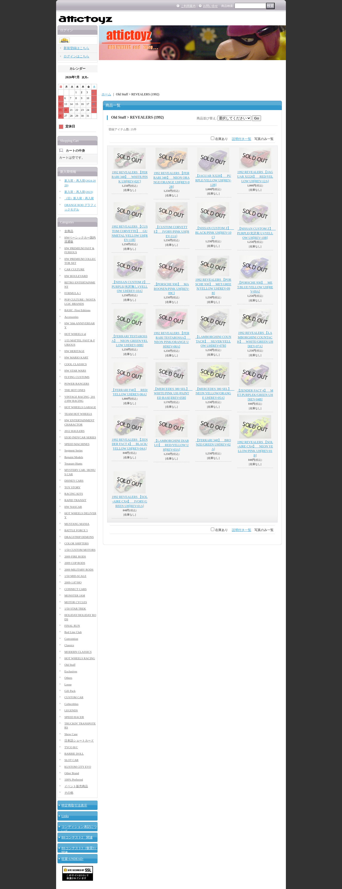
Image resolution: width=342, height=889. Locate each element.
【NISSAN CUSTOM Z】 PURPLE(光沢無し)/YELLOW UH (131, 286)
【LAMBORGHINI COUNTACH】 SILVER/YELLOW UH (213, 341)
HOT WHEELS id (75, 334)
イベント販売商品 (76, 786)
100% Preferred (73, 779)
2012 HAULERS (74, 430)
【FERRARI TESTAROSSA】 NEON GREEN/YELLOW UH (129, 340)
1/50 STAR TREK (75, 608)
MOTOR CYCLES (75, 602)
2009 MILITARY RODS (79, 569)
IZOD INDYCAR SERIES (80, 437)
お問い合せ (210, 5)
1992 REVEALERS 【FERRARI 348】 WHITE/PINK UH (130, 176)
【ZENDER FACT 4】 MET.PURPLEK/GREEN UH (255, 395)
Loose (68, 684)
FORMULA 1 (72, 293)
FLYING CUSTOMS (77, 377)
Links (65, 816)
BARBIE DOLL (74, 753)
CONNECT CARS (75, 589)
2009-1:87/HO (72, 582)
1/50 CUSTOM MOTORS (79, 549)
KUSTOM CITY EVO (77, 766)
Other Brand (71, 773)
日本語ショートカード (79, 740)
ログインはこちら (76, 56)
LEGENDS (71, 710)
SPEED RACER (74, 717)
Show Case (70, 734)
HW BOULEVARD (76, 276)
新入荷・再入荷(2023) (78, 191)
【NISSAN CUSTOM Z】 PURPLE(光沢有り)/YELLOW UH (256, 233)
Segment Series (73, 450)
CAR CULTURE (74, 269)
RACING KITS (73, 493)
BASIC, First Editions (77, 310)
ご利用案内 (188, 5)
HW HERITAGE (74, 351)
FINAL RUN (72, 625)
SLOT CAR (71, 760)
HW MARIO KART (76, 357)
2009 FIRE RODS (75, 556)
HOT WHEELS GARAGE (80, 407)
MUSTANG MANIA (77, 523)
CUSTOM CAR (73, 697)
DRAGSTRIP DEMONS (79, 537)
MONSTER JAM (74, 595)
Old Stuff (69, 664)
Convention (71, 638)
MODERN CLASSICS (78, 651)
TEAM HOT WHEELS (78, 413)
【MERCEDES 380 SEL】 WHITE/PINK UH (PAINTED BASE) (173, 393)
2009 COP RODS (74, 562)
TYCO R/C (71, 747)
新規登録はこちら (76, 48)
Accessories (71, 316)
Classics (69, 645)
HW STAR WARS (75, 370)
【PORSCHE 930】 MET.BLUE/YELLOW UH (255, 287)
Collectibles (71, 703)
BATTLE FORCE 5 (76, 530)
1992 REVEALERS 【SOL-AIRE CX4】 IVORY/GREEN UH (129, 501)
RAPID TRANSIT (75, 500)
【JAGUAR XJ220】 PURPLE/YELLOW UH (213, 180)
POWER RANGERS (76, 383)
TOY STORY (72, 487)
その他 (68, 792)
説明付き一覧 (241, 139)
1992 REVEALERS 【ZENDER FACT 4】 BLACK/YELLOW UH (130, 444)
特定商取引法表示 (74, 805)
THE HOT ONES (74, 390)
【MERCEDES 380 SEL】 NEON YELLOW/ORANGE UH (215, 393)
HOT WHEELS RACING (79, 658)
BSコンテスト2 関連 (77, 837)
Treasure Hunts (73, 463)
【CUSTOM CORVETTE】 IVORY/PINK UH (171, 231)
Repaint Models (73, 457)
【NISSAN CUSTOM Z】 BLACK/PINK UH (214, 232)
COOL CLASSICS (75, 364)
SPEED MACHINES (77, 444)
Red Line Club (73, 632)
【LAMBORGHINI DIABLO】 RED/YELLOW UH (171, 445)
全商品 (68, 231)
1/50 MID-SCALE (75, 576)
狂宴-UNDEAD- (72, 859)
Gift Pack (70, 690)
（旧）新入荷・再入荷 (79, 198)
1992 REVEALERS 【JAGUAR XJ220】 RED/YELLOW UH (255, 176)
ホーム (106, 94)
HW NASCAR (73, 506)
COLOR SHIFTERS (76, 543)
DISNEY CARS (73, 480)
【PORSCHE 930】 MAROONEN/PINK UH (171, 288)
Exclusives (70, 671)
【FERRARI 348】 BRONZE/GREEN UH (213, 444)
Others (68, 677)
